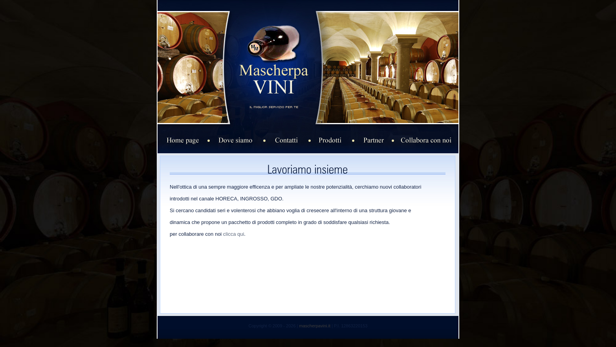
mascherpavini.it (314, 325)
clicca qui (233, 234)
